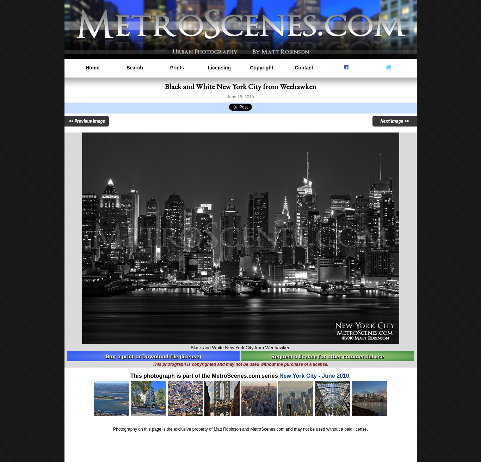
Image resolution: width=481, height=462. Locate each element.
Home (92, 67)
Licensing (219, 67)
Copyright (261, 67)
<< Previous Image (86, 121)
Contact (304, 67)
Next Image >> (394, 121)
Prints (177, 67)
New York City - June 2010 (314, 376)
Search (135, 67)
